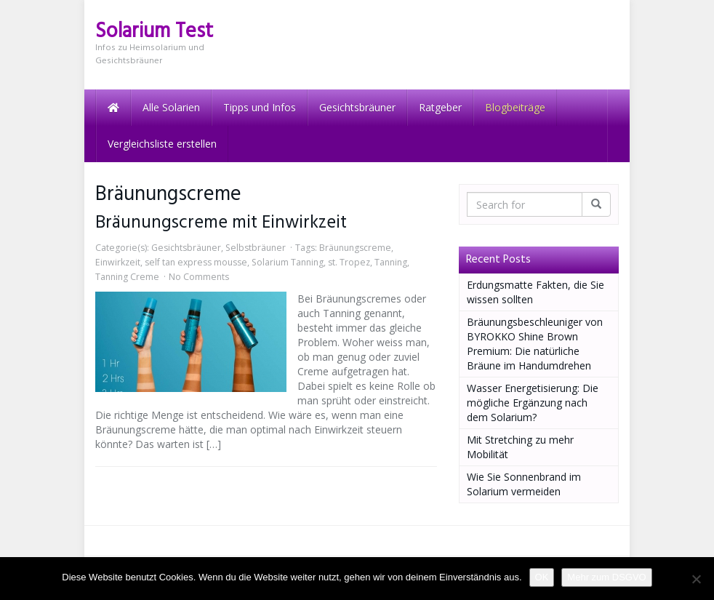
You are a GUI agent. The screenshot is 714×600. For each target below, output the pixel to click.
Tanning (390, 262)
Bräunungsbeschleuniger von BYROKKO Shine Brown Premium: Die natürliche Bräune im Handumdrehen (535, 343)
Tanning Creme (127, 277)
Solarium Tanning (288, 262)
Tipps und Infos (259, 107)
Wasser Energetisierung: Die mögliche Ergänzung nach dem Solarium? (532, 402)
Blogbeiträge (515, 107)
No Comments (199, 277)
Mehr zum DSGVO (606, 577)
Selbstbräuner (255, 247)
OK (542, 577)
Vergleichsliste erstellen (162, 144)
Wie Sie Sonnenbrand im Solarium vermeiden (524, 484)
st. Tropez (349, 262)
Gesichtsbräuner (357, 107)
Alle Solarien (171, 107)
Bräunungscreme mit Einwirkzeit (221, 223)
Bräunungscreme (355, 247)
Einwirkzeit (117, 262)
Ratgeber (440, 107)
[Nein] (696, 579)
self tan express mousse (196, 262)
